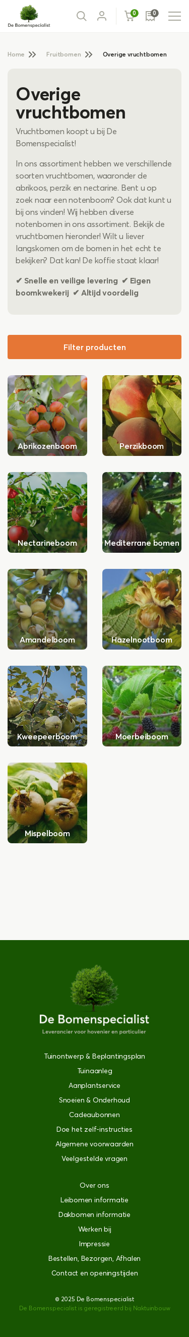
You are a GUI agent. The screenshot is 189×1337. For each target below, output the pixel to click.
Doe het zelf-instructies (94, 1129)
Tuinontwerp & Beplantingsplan (94, 1056)
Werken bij (94, 1229)
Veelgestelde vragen (94, 1158)
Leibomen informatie (94, 1199)
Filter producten (95, 347)
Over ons (94, 1185)
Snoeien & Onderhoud (94, 1100)
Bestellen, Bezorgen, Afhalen (94, 1258)
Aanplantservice (94, 1085)
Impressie (94, 1243)
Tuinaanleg (94, 1070)
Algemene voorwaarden (94, 1143)
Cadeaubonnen (94, 1114)
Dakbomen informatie (94, 1214)
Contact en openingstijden (94, 1272)
